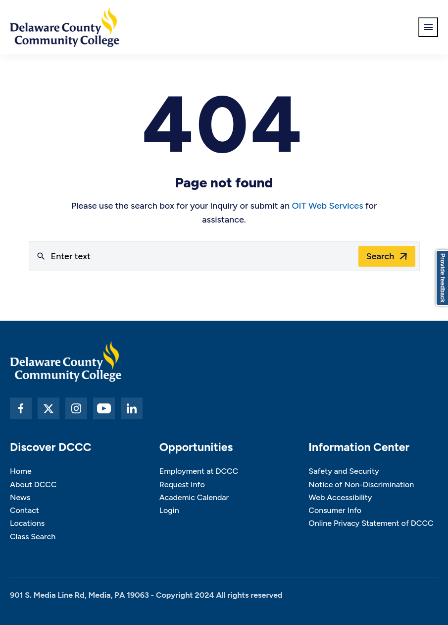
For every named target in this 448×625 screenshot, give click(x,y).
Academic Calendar (194, 497)
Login (169, 510)
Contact (24, 510)
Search (380, 256)
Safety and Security (343, 471)
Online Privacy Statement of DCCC (370, 523)
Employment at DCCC (199, 471)
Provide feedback (442, 277)
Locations (27, 523)
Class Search (32, 536)
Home (21, 471)
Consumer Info (334, 510)
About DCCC (33, 484)
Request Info (182, 484)
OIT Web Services (327, 205)
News (20, 497)
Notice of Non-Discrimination (361, 484)
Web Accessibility (340, 497)
